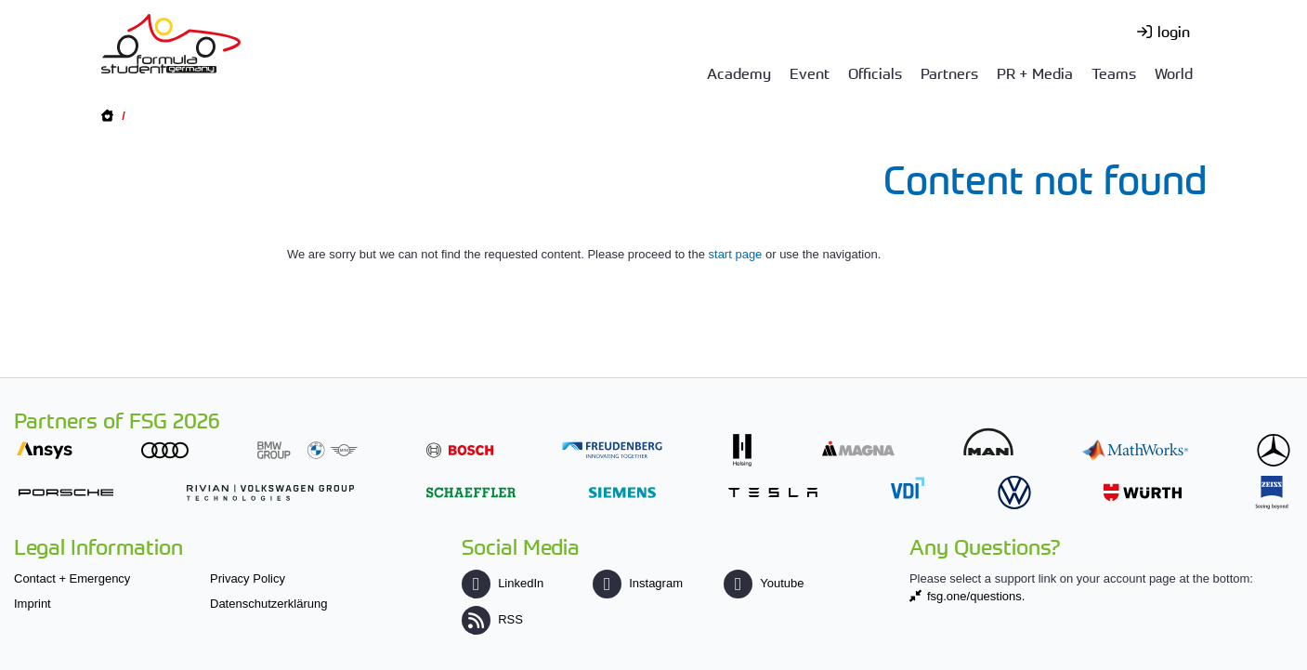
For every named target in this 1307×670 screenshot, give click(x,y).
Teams (1113, 72)
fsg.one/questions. (976, 596)
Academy (739, 72)
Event (810, 72)
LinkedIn (502, 583)
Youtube (764, 583)
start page (736, 254)
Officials (875, 72)
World (1174, 72)
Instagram (638, 583)
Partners (949, 72)
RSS (492, 619)
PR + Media (1035, 72)
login (1173, 30)
